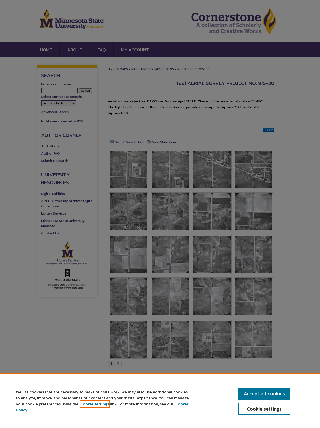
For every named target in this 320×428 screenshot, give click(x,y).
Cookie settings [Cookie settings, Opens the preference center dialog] (264, 409)
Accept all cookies (264, 393)
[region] (160, 400)
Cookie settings (94, 404)
